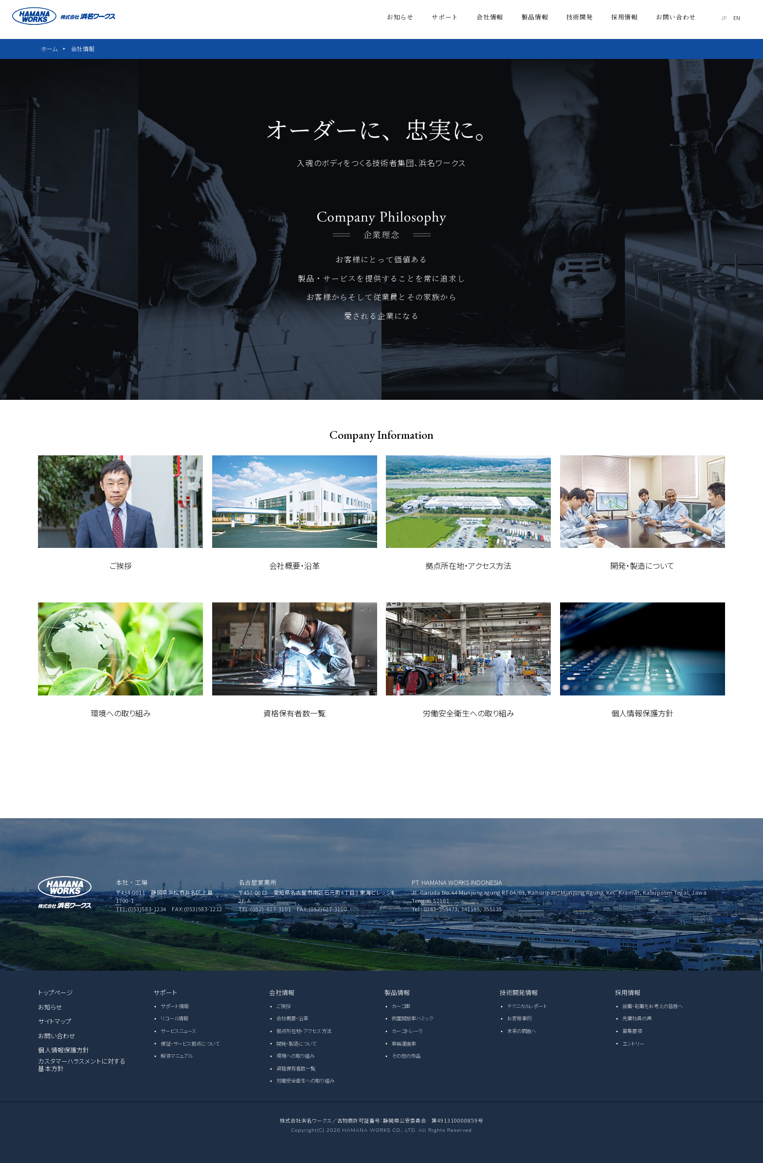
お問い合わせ (56, 1035)
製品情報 (397, 992)
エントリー (633, 1043)
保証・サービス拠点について (190, 1043)
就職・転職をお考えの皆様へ (652, 1006)
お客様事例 (519, 1018)
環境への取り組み (295, 1055)
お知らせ (50, 1007)
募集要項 (632, 1030)
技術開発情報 (519, 992)
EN (743, 16)
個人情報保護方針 (63, 1049)
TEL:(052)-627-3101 (264, 909)
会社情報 (82, 48)
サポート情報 (175, 1006)
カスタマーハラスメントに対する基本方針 (82, 1064)
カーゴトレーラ (407, 1030)
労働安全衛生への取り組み (305, 1080)
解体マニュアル (176, 1055)
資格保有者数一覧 (296, 1068)
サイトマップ (54, 1021)
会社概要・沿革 (292, 1018)
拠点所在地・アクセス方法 (303, 1030)
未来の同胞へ (522, 1030)
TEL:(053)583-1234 (141, 909)
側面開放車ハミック (413, 1018)
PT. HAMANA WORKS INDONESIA (457, 882)
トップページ (55, 992)
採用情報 (628, 992)
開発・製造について (296, 1043)
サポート (165, 992)
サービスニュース (178, 1030)
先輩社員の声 (637, 1018)
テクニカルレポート (527, 1006)
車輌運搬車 (404, 1043)
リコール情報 (174, 1018)
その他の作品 (406, 1055)
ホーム (49, 48)
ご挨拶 (283, 1006)
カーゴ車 (401, 1006)
